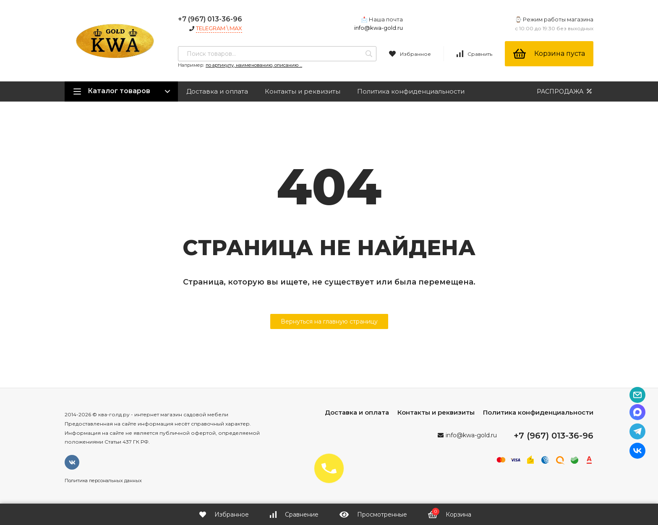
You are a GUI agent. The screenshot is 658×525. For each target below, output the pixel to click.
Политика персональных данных (103, 480)
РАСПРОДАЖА (565, 91)
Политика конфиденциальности (411, 91)
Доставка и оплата (217, 91)
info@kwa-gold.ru (378, 27)
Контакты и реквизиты (302, 91)
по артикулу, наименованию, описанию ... (254, 65)
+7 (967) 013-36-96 (210, 19)
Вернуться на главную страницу (329, 321)
